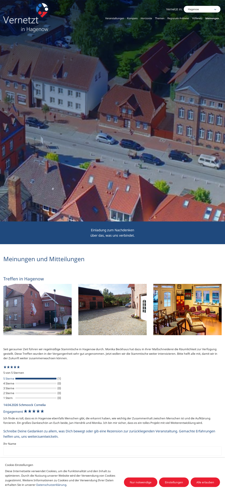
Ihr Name (9, 444)
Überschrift (10, 470)
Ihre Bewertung (14, 460)
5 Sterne (8, 378)
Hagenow (193, 6)
